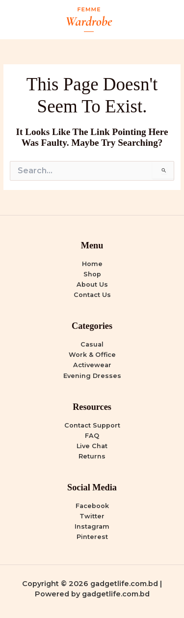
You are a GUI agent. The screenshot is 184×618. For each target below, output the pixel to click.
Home (92, 264)
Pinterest (92, 536)
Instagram (92, 526)
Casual (92, 344)
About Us (92, 284)
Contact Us (92, 294)
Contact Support (92, 425)
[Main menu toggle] (165, 19)
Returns (92, 456)
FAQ (92, 435)
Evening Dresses (92, 375)
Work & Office (92, 354)
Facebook (92, 506)
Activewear (92, 365)
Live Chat (92, 446)
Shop (92, 274)
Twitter (92, 516)
